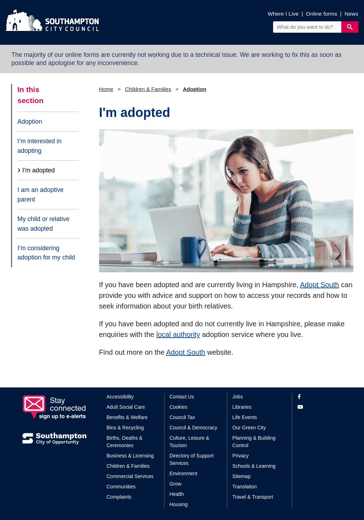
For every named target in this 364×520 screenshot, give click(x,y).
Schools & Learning (253, 466)
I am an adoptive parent (40, 194)
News (351, 14)
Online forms (321, 14)
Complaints (119, 497)
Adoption (29, 121)
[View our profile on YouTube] (320, 407)
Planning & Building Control (253, 441)
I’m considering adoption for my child (46, 253)
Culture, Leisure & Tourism (189, 441)
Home (106, 89)
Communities (121, 486)
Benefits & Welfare (127, 417)
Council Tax (182, 417)
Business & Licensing (130, 456)
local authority (178, 334)
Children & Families (148, 89)
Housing (178, 504)
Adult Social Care (126, 407)
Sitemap (241, 476)
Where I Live (283, 14)
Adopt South (319, 285)
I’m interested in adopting (39, 146)
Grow (175, 484)
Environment (183, 473)
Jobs (237, 397)
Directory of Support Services (191, 459)
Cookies (178, 407)
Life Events (244, 417)
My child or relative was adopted (43, 223)
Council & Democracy (193, 427)
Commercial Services (130, 476)
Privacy (240, 456)
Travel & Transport (252, 497)
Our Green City (249, 427)
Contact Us (181, 397)
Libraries (241, 407)
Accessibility (120, 397)
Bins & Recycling (125, 427)
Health (176, 494)
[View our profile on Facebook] (320, 397)
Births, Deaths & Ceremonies (124, 441)
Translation (244, 486)
